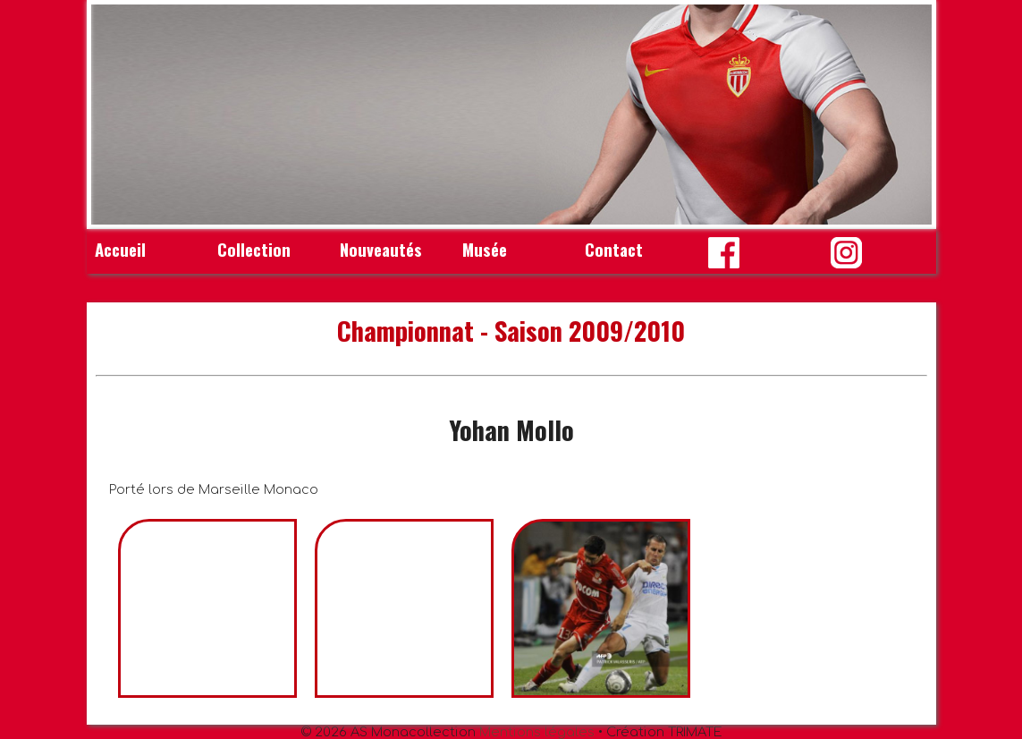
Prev (114, 114)
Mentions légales (537, 732)
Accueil (120, 249)
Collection (254, 249)
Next (908, 114)
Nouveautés (381, 249)
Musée (484, 249)
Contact (614, 249)
